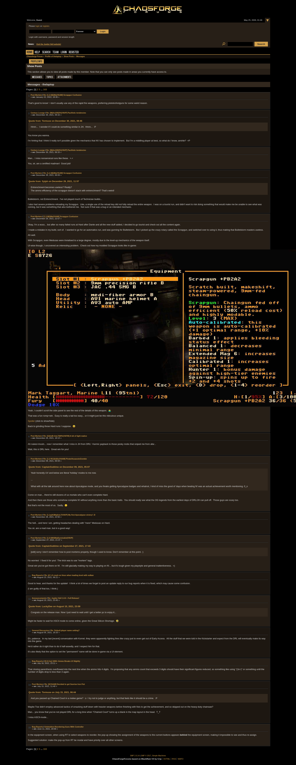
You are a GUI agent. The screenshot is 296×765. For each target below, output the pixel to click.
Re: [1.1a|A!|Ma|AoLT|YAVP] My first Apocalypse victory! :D (69, 515)
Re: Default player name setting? (65, 630)
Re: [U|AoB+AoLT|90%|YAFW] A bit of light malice (65, 436)
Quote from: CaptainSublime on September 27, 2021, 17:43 (59, 546)
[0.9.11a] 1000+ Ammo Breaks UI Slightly (62, 661)
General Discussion (40, 630)
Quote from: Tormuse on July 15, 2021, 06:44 (52, 692)
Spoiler (31, 421)
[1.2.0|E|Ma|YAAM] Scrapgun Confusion (60, 216)
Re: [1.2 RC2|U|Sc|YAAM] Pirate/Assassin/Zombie (65, 459)
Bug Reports (37, 575)
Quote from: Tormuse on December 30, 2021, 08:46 (55, 121)
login (37, 26)
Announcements (39, 598)
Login (64, 52)
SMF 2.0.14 (135, 756)
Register (74, 52)
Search (46, 52)
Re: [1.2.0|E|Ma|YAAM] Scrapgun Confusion (62, 95)
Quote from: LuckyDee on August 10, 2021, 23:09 (54, 606)
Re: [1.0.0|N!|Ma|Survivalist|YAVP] (58, 538)
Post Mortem (36, 95)
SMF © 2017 (146, 756)
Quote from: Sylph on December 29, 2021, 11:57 (53, 181)
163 (45, 89)
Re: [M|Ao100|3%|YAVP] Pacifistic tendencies (66, 113)
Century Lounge (38, 113)
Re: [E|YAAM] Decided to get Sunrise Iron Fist (65, 684)
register (46, 26)
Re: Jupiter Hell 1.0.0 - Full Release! (63, 598)
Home (30, 52)
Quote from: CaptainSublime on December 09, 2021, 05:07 (59, 467)
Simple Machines (159, 756)
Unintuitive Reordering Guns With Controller (64, 727)
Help (37, 52)
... (42, 89)
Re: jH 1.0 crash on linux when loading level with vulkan (69, 575)
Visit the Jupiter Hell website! (48, 44)
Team (56, 52)
